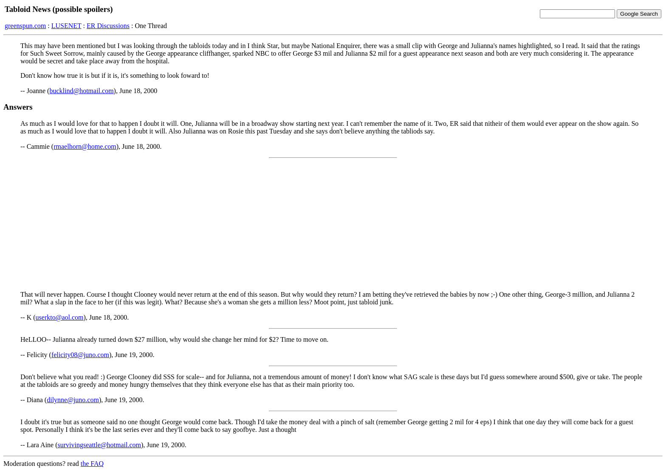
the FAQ (92, 463)
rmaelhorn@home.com (85, 146)
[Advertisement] (333, 224)
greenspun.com (25, 25)
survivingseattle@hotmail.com (99, 444)
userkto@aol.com (60, 317)
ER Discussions (108, 25)
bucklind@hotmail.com (81, 90)
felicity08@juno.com (80, 354)
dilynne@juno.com (73, 399)
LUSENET (66, 25)
